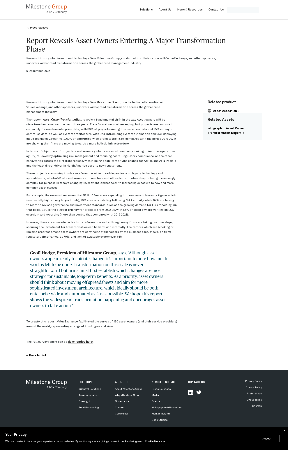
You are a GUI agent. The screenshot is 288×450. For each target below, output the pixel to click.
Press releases (39, 28)
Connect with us (190, 392)
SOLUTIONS (86, 382)
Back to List (37, 355)
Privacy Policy (253, 381)
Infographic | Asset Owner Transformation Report (226, 131)
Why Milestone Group (127, 395)
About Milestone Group (128, 389)
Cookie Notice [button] (153, 441)
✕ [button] (284, 430)
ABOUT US (121, 382)
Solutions (146, 9)
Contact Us (216, 9)
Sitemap (257, 406)
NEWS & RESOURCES (164, 382)
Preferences (254, 393)
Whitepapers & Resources (167, 407)
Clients (119, 407)
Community (121, 413)
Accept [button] (266, 438)
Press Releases (161, 389)
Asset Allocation (225, 111)
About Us (165, 9)
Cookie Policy (254, 387)
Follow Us (198, 392)
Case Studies (160, 420)
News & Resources (190, 9)
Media (155, 395)
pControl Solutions (90, 389)
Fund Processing (89, 407)
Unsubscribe (254, 400)
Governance (122, 401)
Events (156, 401)
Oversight (84, 401)
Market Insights (161, 413)
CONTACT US (196, 382)
